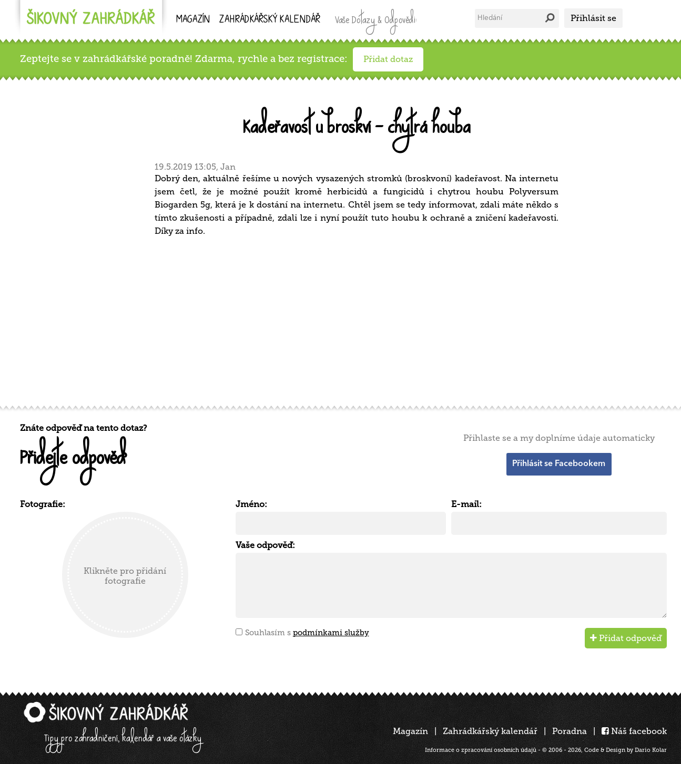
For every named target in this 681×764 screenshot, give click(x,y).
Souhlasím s (307, 632)
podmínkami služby (331, 632)
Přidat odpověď (626, 638)
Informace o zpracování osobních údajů (480, 750)
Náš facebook (634, 731)
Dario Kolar (651, 750)
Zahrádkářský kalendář (490, 731)
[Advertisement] (335, 319)
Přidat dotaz (388, 59)
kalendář (269, 20)
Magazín (193, 20)
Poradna (569, 731)
